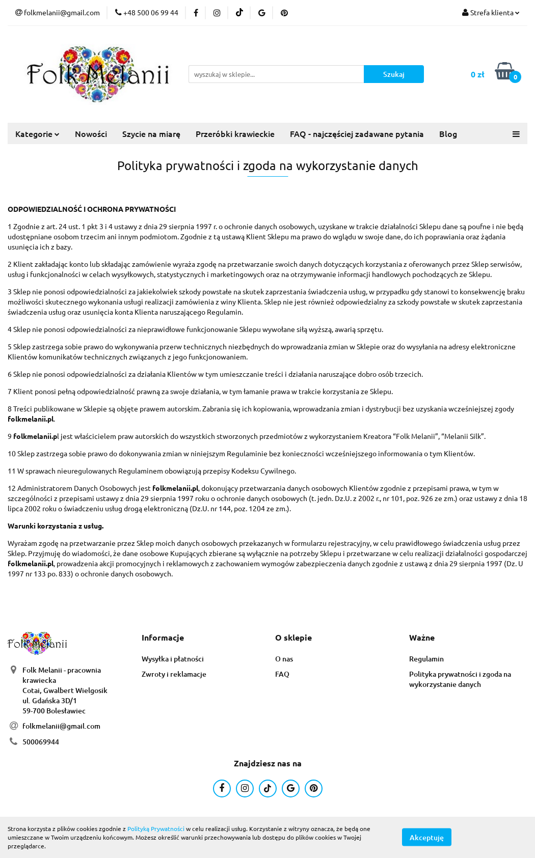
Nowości (91, 133)
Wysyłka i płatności (173, 658)
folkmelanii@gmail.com (61, 726)
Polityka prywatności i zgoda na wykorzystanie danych (460, 679)
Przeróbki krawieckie (235, 133)
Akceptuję (427, 837)
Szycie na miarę (151, 133)
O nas (284, 658)
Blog (448, 133)
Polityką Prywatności (155, 828)
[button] (163, 637)
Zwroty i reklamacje (174, 674)
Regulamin (426, 658)
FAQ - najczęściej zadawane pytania (357, 133)
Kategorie (37, 133)
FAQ (282, 674)
